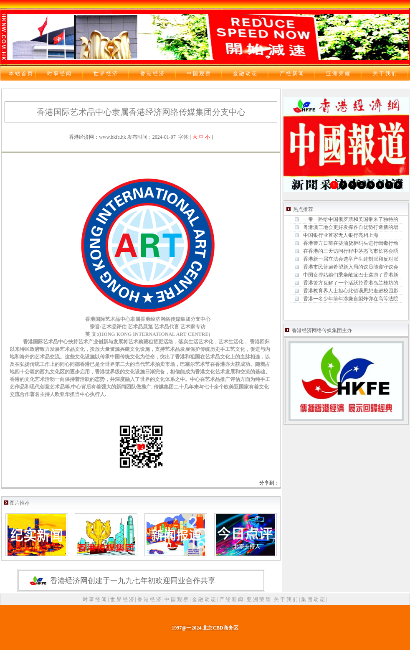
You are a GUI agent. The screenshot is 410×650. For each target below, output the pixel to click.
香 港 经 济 (149, 599)
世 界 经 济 (122, 599)
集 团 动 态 (313, 599)
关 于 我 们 (286, 599)
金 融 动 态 (204, 599)
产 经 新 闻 (231, 599)
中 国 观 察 (177, 599)
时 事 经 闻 (95, 599)
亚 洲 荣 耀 (259, 599)
